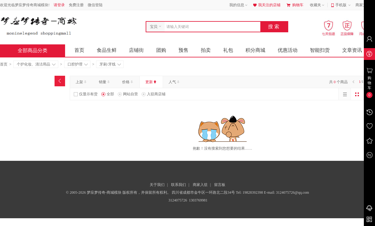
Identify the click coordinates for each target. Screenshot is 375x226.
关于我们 (157, 185)
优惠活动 (288, 50)
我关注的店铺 (266, 5)
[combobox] (211, 27)
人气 (175, 82)
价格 (128, 82)
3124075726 (177, 200)
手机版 (343, 5)
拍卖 (206, 50)
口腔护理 (78, 64)
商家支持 (365, 5)
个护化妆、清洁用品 (36, 64)
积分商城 (255, 50)
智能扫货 (320, 50)
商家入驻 (200, 185)
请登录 (59, 5)
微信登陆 (95, 5)
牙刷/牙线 (110, 64)
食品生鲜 (107, 50)
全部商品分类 (37, 50)
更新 (151, 82)
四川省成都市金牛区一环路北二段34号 (204, 192)
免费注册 (76, 5)
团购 (161, 50)
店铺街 (136, 50)
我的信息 (239, 5)
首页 (79, 50)
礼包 (228, 50)
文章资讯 (352, 50)
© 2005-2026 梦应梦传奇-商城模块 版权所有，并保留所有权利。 (118, 192)
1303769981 (198, 200)
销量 (105, 82)
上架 (82, 82)
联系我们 (178, 185)
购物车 (295, 5)
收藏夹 (317, 5)
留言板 (219, 185)
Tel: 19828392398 (250, 192)
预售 (183, 50)
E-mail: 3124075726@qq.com (286, 192)
